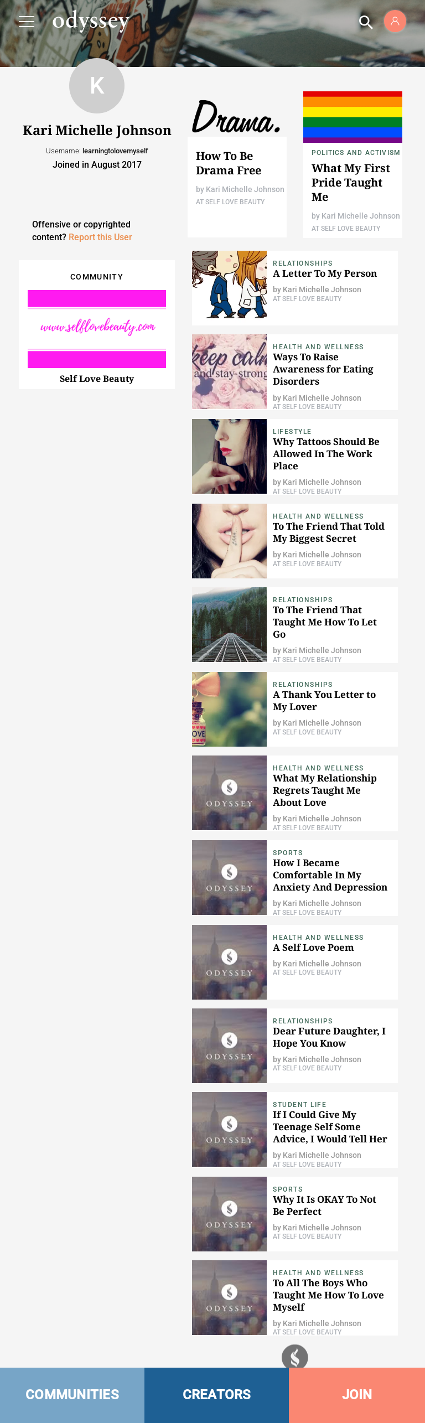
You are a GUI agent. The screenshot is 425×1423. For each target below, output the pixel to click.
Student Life (299, 1105)
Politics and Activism (356, 153)
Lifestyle (292, 432)
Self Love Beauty (97, 378)
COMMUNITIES (72, 1395)
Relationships (303, 263)
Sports (288, 853)
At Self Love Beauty (230, 202)
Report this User (100, 237)
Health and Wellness (318, 347)
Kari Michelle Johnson (245, 189)
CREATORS (217, 1395)
